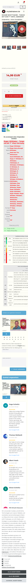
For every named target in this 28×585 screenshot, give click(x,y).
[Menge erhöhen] (8, 91)
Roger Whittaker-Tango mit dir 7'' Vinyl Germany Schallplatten (6, 386)
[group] (18, 389)
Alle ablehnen (14, 576)
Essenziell (7, 559)
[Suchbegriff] (11, 7)
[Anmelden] (18, 2)
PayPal (6, 563)
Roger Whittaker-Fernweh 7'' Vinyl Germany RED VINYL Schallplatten (6, 322)
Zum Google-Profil (14, 429)
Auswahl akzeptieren (14, 580)
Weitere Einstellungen (8, 567)
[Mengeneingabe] (5, 91)
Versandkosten (5, 110)
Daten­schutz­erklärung (14, 556)
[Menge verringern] (11, 91)
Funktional (7, 565)
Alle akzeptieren (14, 572)
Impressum (5, 552)
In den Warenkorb (14, 95)
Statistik (6, 561)
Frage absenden (18, 368)
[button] (14, 105)
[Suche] (22, 7)
